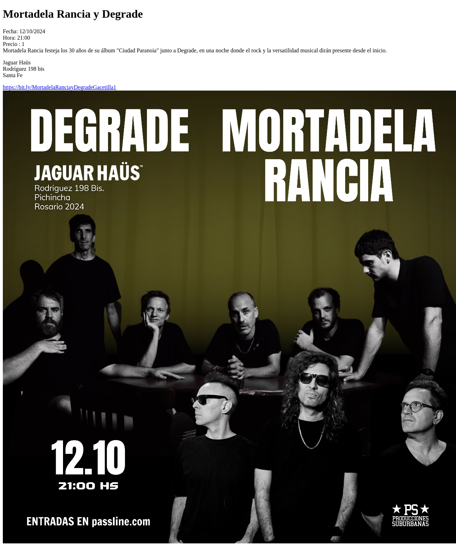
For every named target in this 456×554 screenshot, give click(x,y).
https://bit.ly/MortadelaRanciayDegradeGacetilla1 (59, 87)
